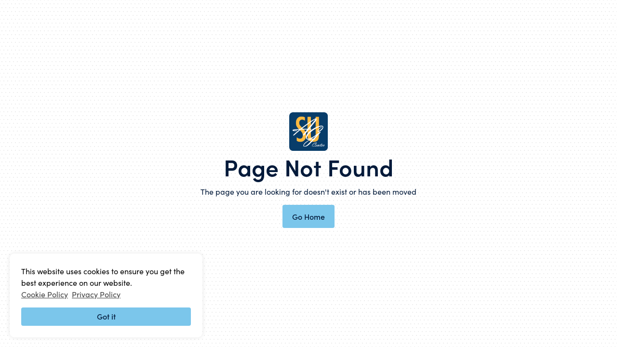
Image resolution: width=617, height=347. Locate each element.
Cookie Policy (44, 294)
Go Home (308, 216)
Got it (106, 316)
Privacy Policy (96, 294)
